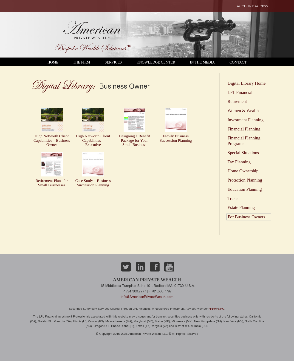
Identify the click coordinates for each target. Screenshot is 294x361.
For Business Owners (246, 216)
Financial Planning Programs (244, 141)
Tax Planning (239, 161)
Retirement (237, 101)
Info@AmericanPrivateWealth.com (147, 297)
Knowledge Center (155, 62)
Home (53, 62)
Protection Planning (245, 180)
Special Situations (243, 152)
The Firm (81, 62)
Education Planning (245, 189)
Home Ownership (243, 170)
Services (113, 62)
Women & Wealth (243, 110)
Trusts (233, 198)
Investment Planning (246, 119)
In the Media (202, 62)
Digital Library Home (247, 83)
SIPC (221, 309)
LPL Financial (240, 92)
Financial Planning (244, 129)
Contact (237, 62)
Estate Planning (241, 207)
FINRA (213, 309)
